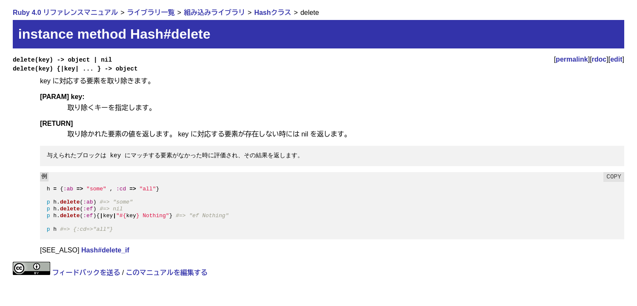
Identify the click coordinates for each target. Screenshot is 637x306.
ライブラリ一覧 (151, 12)
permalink (572, 59)
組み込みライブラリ (214, 12)
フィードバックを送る (86, 272)
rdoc (599, 59)
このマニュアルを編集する (167, 272)
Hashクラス (272, 12)
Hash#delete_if (105, 250)
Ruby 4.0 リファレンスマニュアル (65, 12)
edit (616, 59)
